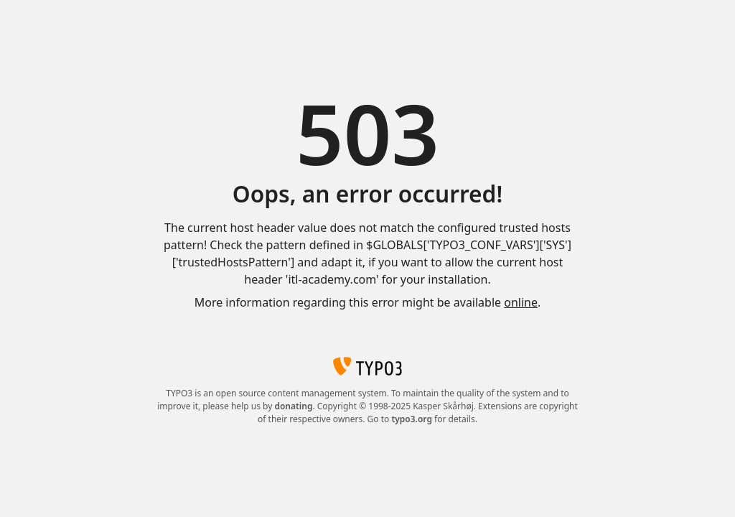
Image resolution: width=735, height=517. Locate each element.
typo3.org (411, 419)
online (521, 302)
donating (293, 406)
